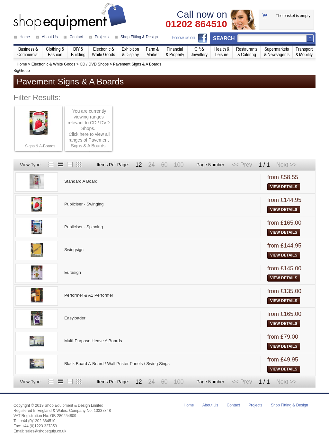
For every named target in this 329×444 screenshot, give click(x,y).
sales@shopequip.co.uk (46, 431)
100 (178, 164)
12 (138, 164)
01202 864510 (196, 24)
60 (164, 164)
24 (151, 164)
